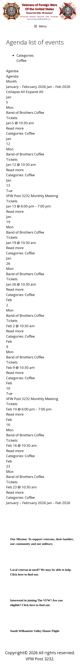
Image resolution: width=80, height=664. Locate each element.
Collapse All (16, 91)
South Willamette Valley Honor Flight (34, 631)
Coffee (21, 60)
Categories (25, 55)
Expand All (34, 91)
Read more (15, 128)
